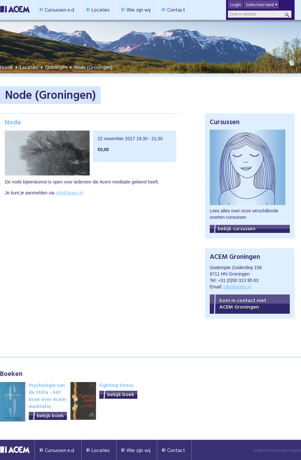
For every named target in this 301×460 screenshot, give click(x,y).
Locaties (101, 9)
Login (235, 4)
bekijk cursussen (237, 228)
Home (6, 67)
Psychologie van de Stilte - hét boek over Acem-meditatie (48, 395)
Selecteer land (260, 4)
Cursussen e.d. (60, 9)
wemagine (291, 450)
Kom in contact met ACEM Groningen (242, 303)
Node (13, 122)
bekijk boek (50, 415)
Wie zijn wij (138, 9)
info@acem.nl (69, 192)
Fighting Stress (116, 385)
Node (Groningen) (93, 67)
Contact (176, 9)
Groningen (56, 67)
